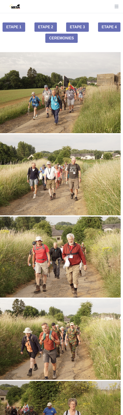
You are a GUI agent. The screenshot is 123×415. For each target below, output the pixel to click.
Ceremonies (61, 38)
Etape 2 (45, 27)
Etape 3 (77, 27)
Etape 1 (14, 27)
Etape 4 (109, 27)
